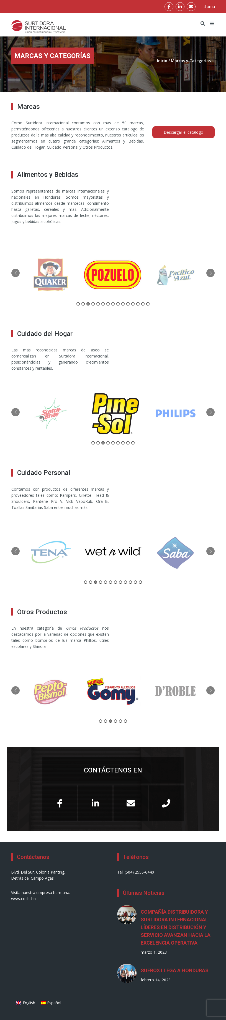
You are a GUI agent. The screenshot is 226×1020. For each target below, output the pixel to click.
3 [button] (88, 304)
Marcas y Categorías (191, 60)
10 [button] (123, 304)
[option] (51, 274)
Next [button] (210, 273)
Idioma (208, 6)
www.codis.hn (23, 898)
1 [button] (78, 304)
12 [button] (133, 304)
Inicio (162, 60)
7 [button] (108, 304)
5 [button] (98, 304)
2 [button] (83, 304)
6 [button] (103, 304)
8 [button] (113, 304)
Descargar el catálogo (183, 132)
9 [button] (118, 304)
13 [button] (138, 304)
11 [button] (128, 304)
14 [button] (143, 304)
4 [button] (93, 304)
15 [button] (148, 304)
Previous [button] (15, 273)
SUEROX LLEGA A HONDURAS (175, 970)
